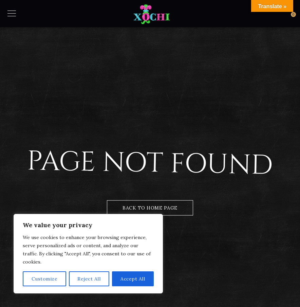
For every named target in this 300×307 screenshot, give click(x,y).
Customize (45, 279)
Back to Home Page (150, 208)
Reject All (88, 279)
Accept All (132, 279)
